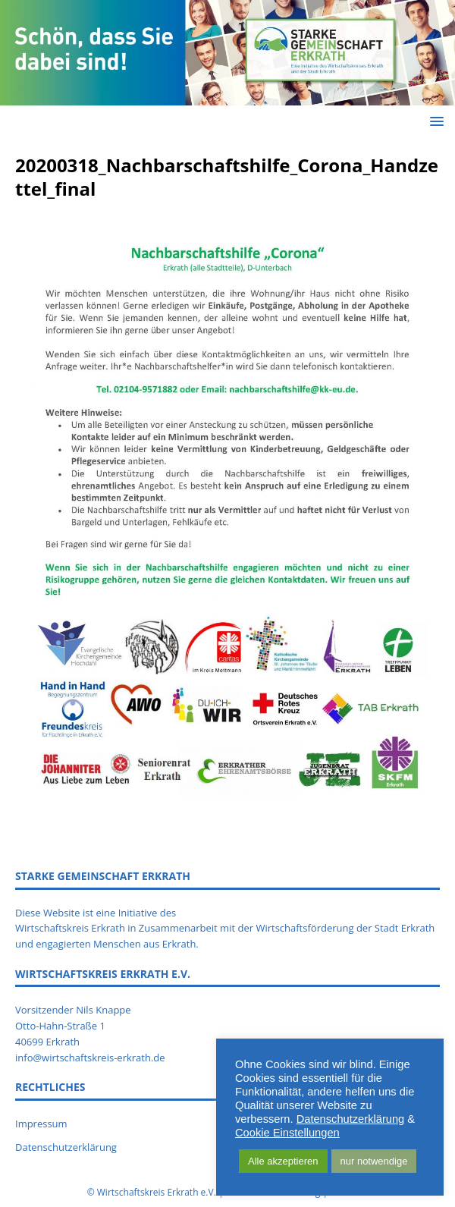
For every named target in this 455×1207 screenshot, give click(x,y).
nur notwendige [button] (374, 1161)
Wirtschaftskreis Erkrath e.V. (156, 1192)
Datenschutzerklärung (351, 1119)
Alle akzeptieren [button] (283, 1161)
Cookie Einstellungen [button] (287, 1133)
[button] (434, 121)
